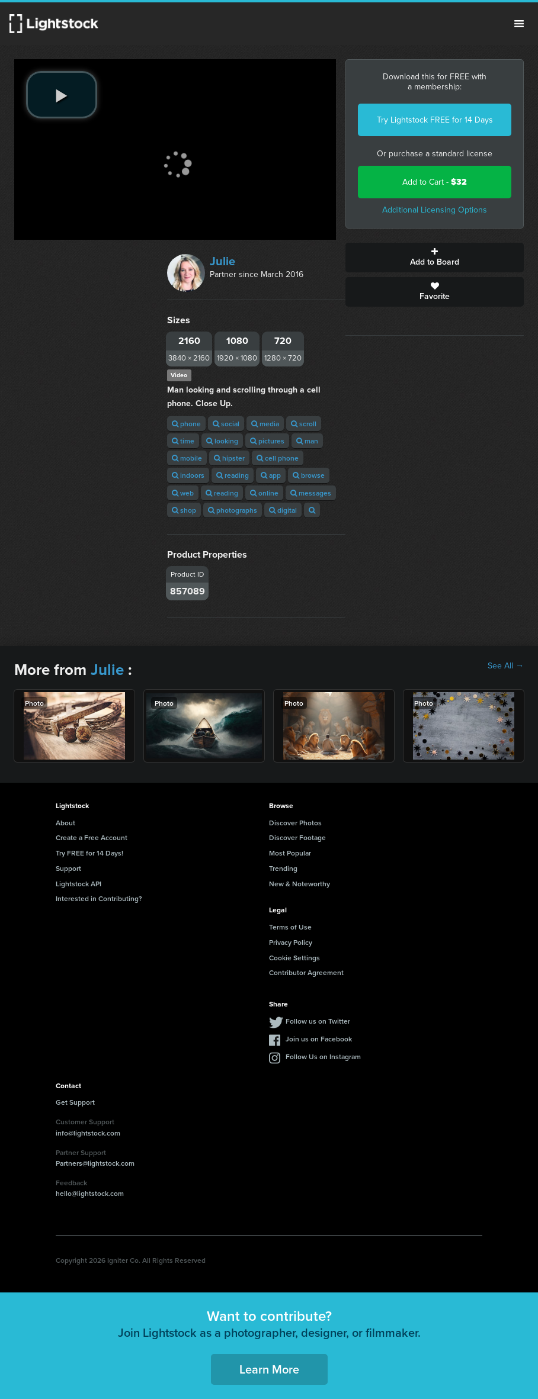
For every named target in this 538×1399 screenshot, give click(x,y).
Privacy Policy (290, 942)
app (271, 475)
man (307, 441)
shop (184, 510)
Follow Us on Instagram (323, 1056)
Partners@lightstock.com (95, 1163)
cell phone (278, 458)
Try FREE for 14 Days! (89, 853)
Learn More (269, 1369)
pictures (267, 441)
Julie (222, 261)
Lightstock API (78, 884)
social (226, 424)
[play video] (61, 94)
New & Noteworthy (299, 884)
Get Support (75, 1102)
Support (68, 868)
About (65, 823)
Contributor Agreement (306, 972)
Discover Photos (295, 823)
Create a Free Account (91, 837)
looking (222, 441)
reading (232, 475)
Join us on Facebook (319, 1039)
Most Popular (290, 853)
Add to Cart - (434, 182)
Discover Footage (297, 837)
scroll (303, 424)
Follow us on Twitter (318, 1021)
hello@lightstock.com (90, 1193)
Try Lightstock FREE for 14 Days (435, 120)
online (264, 493)
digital (283, 510)
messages (310, 493)
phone (186, 424)
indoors (188, 475)
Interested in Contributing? (99, 898)
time (183, 441)
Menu (519, 23)
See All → (506, 666)
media (265, 424)
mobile (187, 458)
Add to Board (435, 257)
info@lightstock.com (88, 1133)
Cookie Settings (294, 958)
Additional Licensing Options (434, 210)
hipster (229, 458)
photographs (232, 510)
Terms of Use (290, 927)
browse (309, 475)
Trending (283, 868)
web (183, 493)
